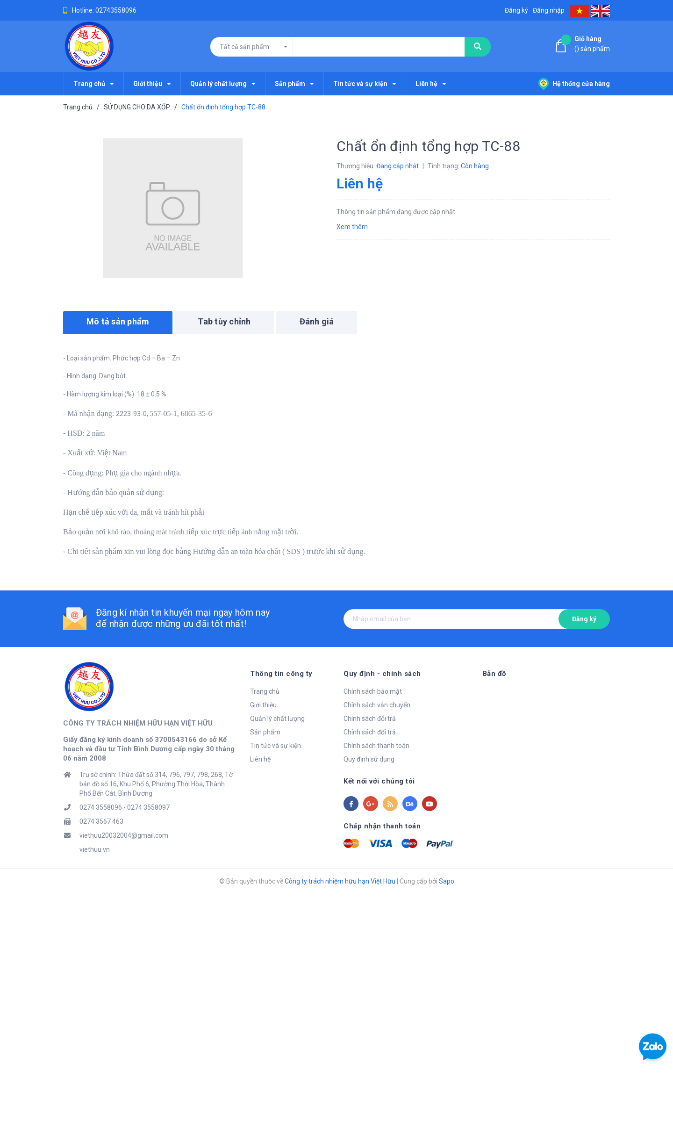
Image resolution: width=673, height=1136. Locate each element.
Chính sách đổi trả (370, 718)
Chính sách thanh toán (376, 745)
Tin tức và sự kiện (275, 745)
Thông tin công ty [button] (281, 673)
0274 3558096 (100, 808)
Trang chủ (264, 691)
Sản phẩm (265, 732)
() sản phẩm (592, 43)
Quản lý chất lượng (277, 718)
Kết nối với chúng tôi (379, 781)
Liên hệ (260, 759)
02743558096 (115, 10)
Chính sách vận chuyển (377, 705)
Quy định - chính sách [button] (382, 673)
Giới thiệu (263, 705)
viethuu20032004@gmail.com (123, 836)
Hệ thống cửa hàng (574, 83)
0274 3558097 (148, 808)
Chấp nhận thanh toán (382, 826)
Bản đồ (494, 673)
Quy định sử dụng (369, 759)
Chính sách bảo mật (373, 691)
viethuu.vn (94, 850)
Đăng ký (584, 619)
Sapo (446, 882)
